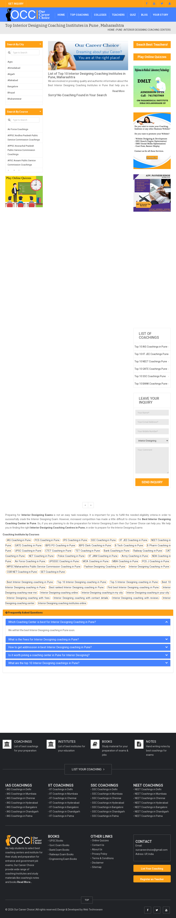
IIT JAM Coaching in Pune (103, 556)
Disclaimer (98, 862)
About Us (97, 849)
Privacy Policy (99, 853)
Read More (118, 91)
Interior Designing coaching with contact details (81, 598)
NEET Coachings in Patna (149, 816)
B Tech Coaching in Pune (129, 545)
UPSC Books (56, 840)
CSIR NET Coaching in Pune (22, 571)
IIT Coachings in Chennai (62, 798)
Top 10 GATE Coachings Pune (150, 368)
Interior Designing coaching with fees (28, 598)
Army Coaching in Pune (135, 556)
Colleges (100, 14)
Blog (144, 14)
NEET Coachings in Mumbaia (150, 793)
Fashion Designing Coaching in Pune (104, 566)
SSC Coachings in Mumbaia (107, 793)
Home (61, 14)
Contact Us (98, 845)
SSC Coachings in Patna (105, 816)
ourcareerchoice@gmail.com (152, 849)
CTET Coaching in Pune (58, 550)
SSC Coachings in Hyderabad (108, 802)
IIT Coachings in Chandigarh (64, 811)
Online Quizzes (100, 840)
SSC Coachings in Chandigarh (108, 811)
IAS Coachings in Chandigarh (23, 811)
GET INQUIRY (15, 3)
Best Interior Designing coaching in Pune (30, 582)
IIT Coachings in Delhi (61, 789)
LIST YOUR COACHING (88, 769)
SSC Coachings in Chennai (106, 798)
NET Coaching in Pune (41, 556)
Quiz (133, 14)
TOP (87, 900)
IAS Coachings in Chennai (21, 798)
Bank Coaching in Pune (117, 550)
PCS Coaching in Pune (47, 540)
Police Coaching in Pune (71, 556)
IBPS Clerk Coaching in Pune (95, 545)
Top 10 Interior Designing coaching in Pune (81, 582)
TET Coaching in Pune (87, 550)
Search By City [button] (15, 44)
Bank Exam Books (59, 849)
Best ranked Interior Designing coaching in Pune (76, 587)
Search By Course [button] (17, 111)
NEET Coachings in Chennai (150, 798)
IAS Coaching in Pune (19, 540)
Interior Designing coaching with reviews (135, 598)
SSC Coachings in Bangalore (107, 807)
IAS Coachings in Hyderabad (22, 802)
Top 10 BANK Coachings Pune (150, 383)
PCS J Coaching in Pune (155, 561)
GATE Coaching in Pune (28, 545)
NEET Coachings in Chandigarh (152, 811)
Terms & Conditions (103, 858)
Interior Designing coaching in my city (102, 592)
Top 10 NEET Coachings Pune (150, 361)
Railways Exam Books (61, 854)
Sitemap (97, 867)
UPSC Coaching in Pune (28, 550)
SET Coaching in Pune (53, 571)
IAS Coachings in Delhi (19, 789)
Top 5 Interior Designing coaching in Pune (134, 582)
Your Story (160, 14)
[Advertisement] (152, 270)
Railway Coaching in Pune (147, 550)
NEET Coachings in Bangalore (151, 807)
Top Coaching (79, 14)
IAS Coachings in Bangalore (22, 807)
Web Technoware (93, 909)
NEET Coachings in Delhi (148, 789)
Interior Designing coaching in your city (148, 592)
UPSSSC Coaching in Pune (64, 561)
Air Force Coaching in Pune (30, 561)
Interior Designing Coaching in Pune (149, 566)
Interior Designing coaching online (59, 592)
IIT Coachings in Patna (61, 816)
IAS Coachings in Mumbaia (21, 793)
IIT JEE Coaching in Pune (133, 540)
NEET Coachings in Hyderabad (151, 802)
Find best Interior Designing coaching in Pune (133, 587)
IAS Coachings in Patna (19, 816)
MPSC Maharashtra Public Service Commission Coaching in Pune (43, 566)
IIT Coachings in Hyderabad (64, 802)
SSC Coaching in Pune (103, 540)
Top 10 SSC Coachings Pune (150, 376)
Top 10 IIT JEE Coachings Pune (151, 354)
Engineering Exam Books (63, 859)
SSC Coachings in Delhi (104, 789)
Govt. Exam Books (59, 845)
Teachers (118, 14)
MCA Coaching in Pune (95, 561)
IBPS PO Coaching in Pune (60, 545)
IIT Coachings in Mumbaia (63, 793)
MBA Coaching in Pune (125, 561)
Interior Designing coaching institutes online (62, 603)
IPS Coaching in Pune (75, 540)
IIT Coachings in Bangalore (64, 807)
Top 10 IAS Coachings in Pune (150, 346)
